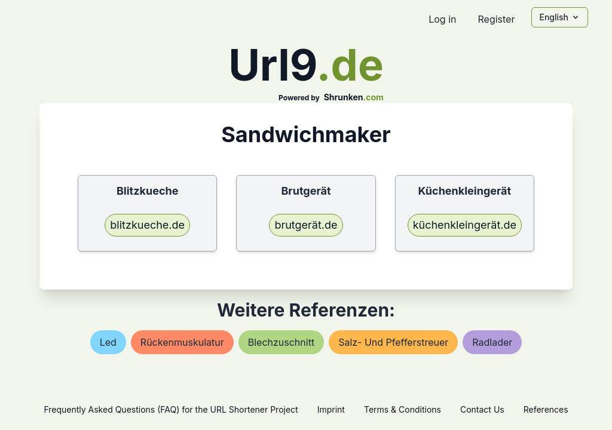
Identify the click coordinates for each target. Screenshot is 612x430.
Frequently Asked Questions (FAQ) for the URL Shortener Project (171, 409)
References (546, 409)
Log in (442, 19)
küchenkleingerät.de (464, 225)
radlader (492, 342)
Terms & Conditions (402, 409)
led (108, 342)
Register (496, 19)
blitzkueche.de (147, 225)
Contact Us (482, 409)
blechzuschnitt (281, 342)
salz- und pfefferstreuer (393, 342)
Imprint (331, 409)
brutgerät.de (305, 225)
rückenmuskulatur (182, 342)
